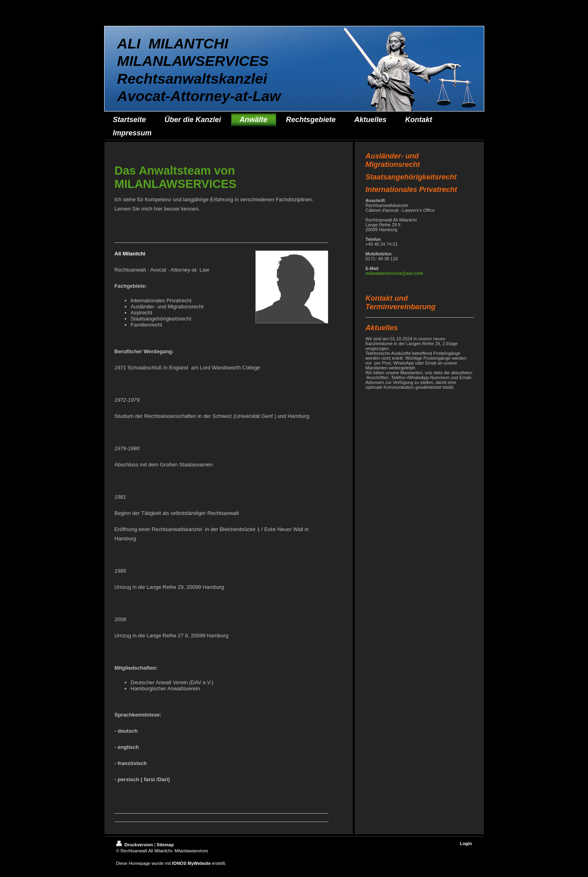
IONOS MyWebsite (191, 863)
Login (466, 843)
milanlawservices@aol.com (394, 273)
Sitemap (165, 844)
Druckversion (135, 844)
